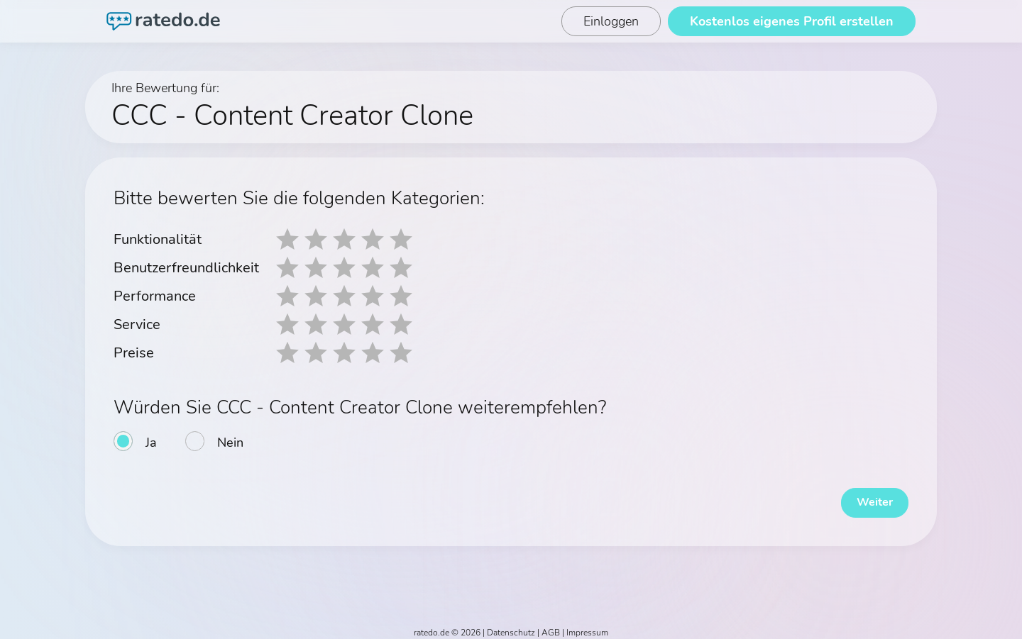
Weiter (865, 496)
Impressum (587, 626)
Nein (230, 442)
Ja (151, 442)
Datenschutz (511, 626)
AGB (551, 626)
